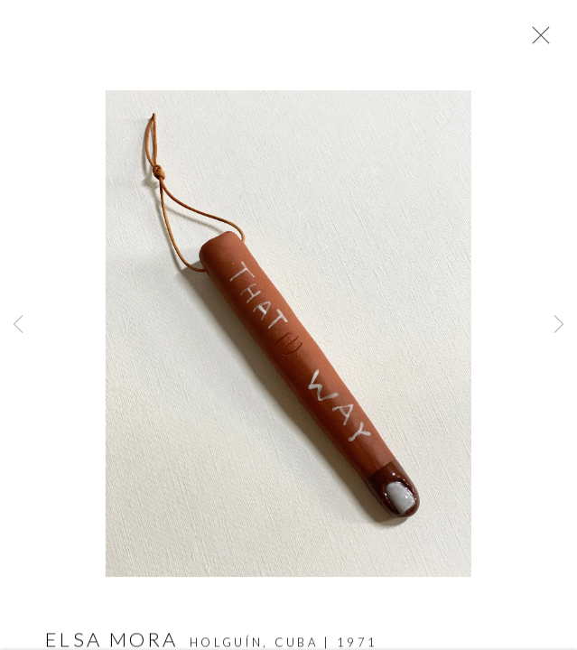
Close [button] (536, 40)
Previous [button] (18, 325)
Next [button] (559, 325)
